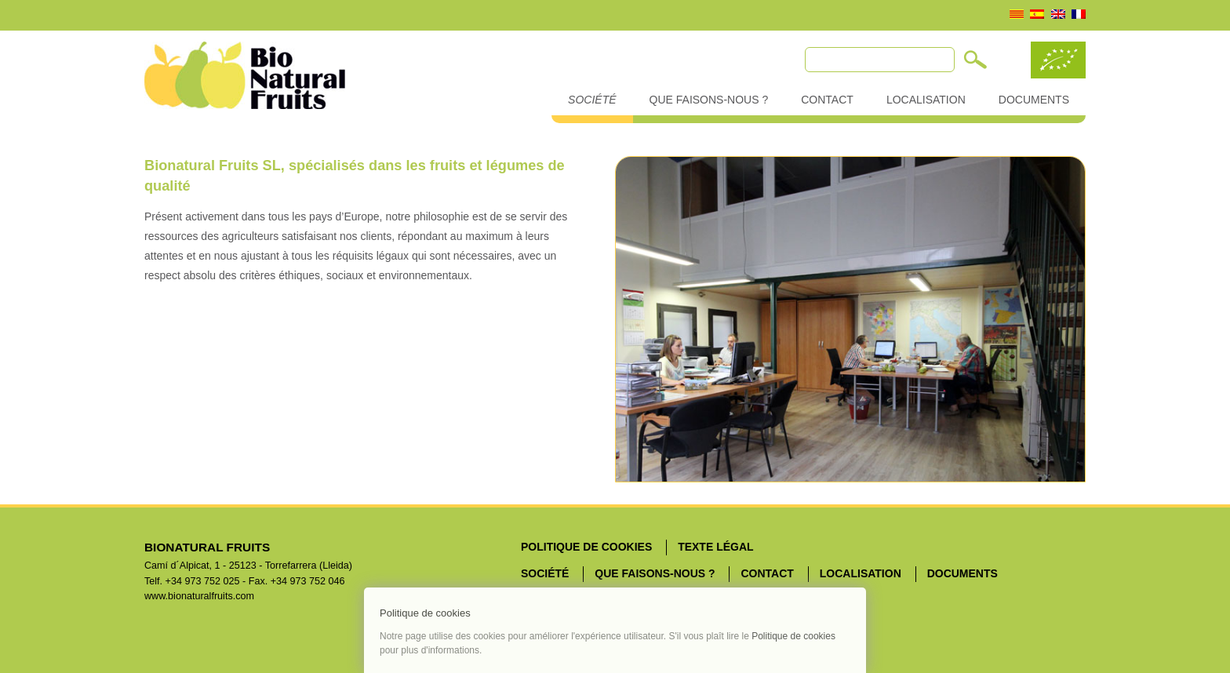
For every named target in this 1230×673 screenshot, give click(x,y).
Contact (827, 99)
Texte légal (715, 546)
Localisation (926, 99)
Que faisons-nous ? (709, 99)
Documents (1034, 99)
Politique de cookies (586, 546)
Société (592, 99)
